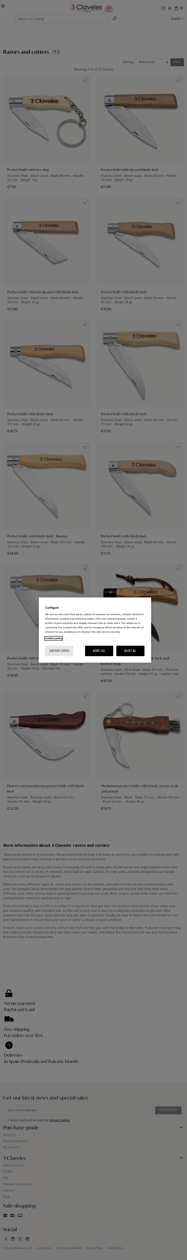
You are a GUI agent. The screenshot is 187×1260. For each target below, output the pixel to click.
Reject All (130, 651)
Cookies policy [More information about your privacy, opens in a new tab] (53, 638)
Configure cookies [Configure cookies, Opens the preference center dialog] (59, 651)
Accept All (99, 651)
